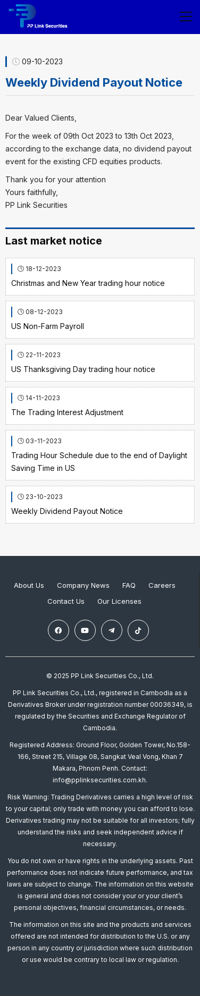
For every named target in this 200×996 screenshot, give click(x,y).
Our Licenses (119, 601)
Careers (162, 585)
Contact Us (66, 601)
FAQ (129, 585)
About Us (29, 585)
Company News (83, 585)
